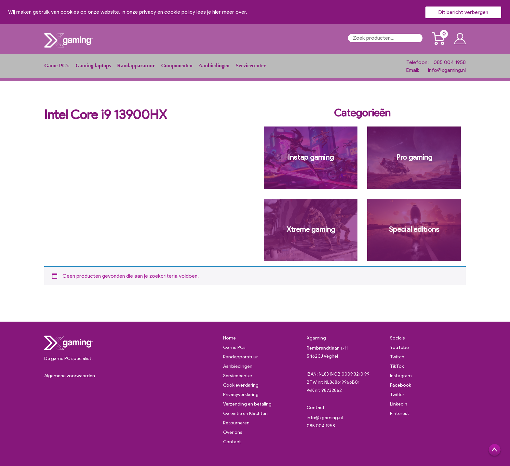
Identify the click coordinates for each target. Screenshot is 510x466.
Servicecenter (251, 65)
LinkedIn (398, 404)
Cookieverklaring (241, 385)
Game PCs (234, 347)
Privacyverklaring (241, 394)
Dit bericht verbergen (463, 12)
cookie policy (179, 12)
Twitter (397, 394)
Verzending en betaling (247, 404)
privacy (147, 12)
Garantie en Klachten (245, 413)
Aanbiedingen (214, 65)
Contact (232, 442)
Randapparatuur (136, 65)
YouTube (399, 347)
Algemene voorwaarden (69, 376)
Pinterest (399, 413)
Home (229, 338)
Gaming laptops (93, 65)
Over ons (232, 432)
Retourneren (236, 423)
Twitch (397, 357)
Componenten (177, 65)
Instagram (401, 376)
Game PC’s (56, 65)
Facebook (400, 385)
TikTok (397, 366)
